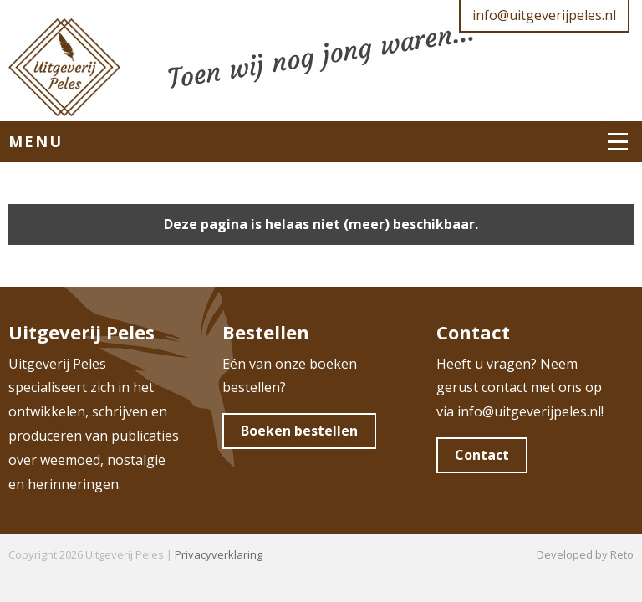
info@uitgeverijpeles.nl (544, 15)
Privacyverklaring (218, 554)
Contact (482, 455)
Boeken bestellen (299, 430)
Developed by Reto (585, 554)
